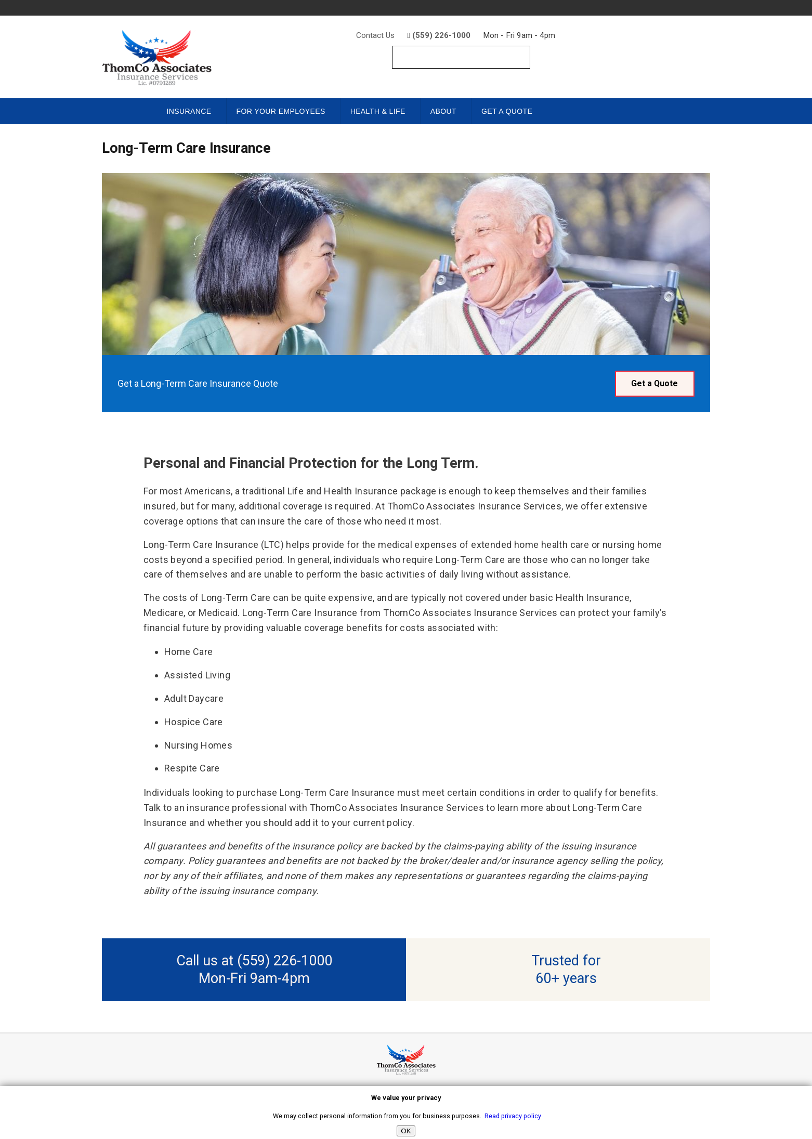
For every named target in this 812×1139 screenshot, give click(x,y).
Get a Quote (506, 111)
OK (406, 1131)
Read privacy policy (512, 1116)
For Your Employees (281, 111)
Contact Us (375, 35)
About (443, 111)
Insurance (188, 111)
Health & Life (377, 111)
